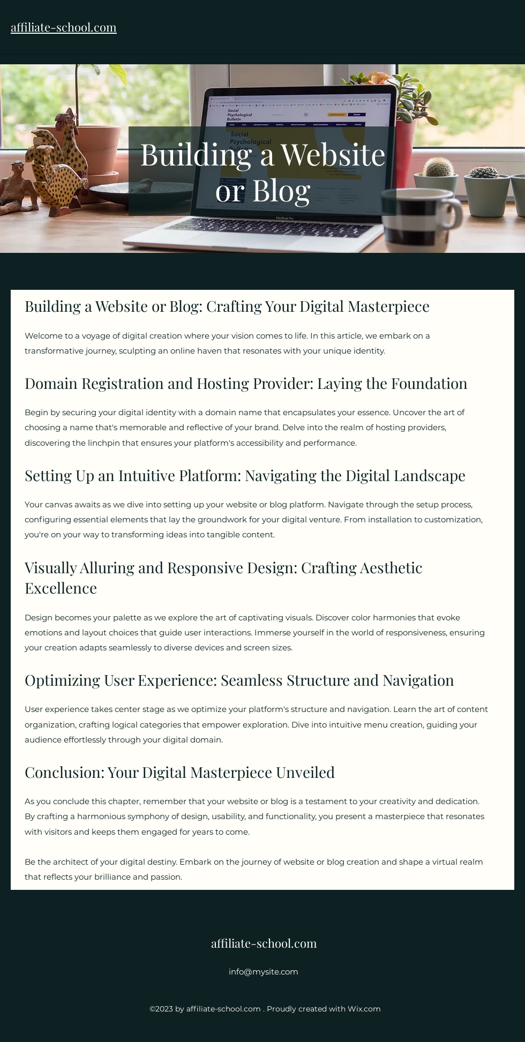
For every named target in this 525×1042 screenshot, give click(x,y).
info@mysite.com (263, 971)
